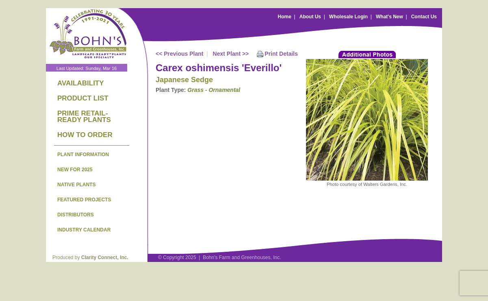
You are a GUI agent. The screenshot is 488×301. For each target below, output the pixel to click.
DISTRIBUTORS (75, 215)
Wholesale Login (348, 17)
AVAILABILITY (80, 83)
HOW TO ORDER (85, 135)
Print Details (281, 53)
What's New (389, 17)
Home (284, 17)
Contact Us (424, 17)
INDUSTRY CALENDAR (84, 230)
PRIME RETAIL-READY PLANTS (84, 116)
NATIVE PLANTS (76, 185)
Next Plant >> (231, 53)
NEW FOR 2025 (75, 169)
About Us (310, 17)
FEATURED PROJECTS (84, 200)
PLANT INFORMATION (83, 154)
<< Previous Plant (180, 53)
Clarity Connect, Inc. (104, 257)
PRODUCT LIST (82, 98)
